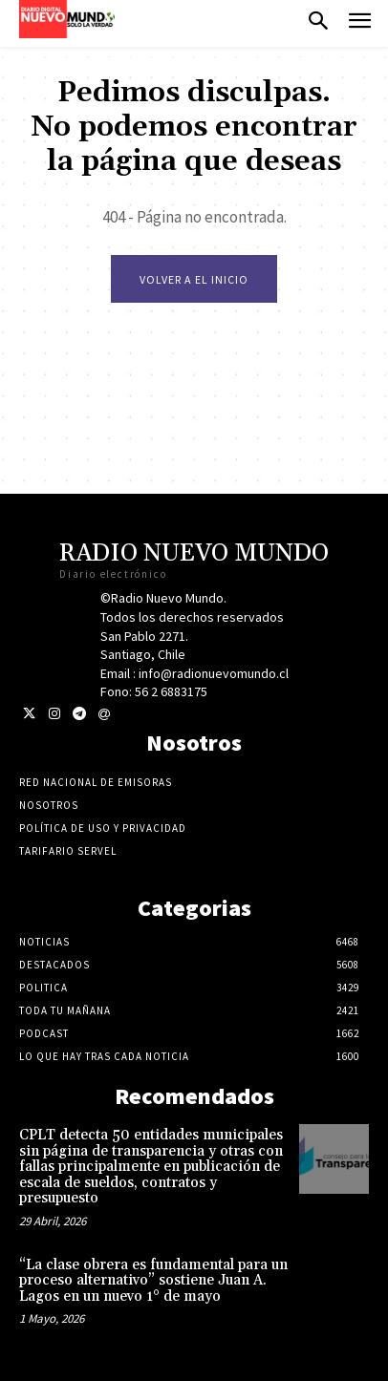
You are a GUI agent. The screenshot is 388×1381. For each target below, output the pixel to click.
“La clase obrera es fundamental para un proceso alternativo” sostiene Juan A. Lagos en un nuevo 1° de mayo (153, 1281)
